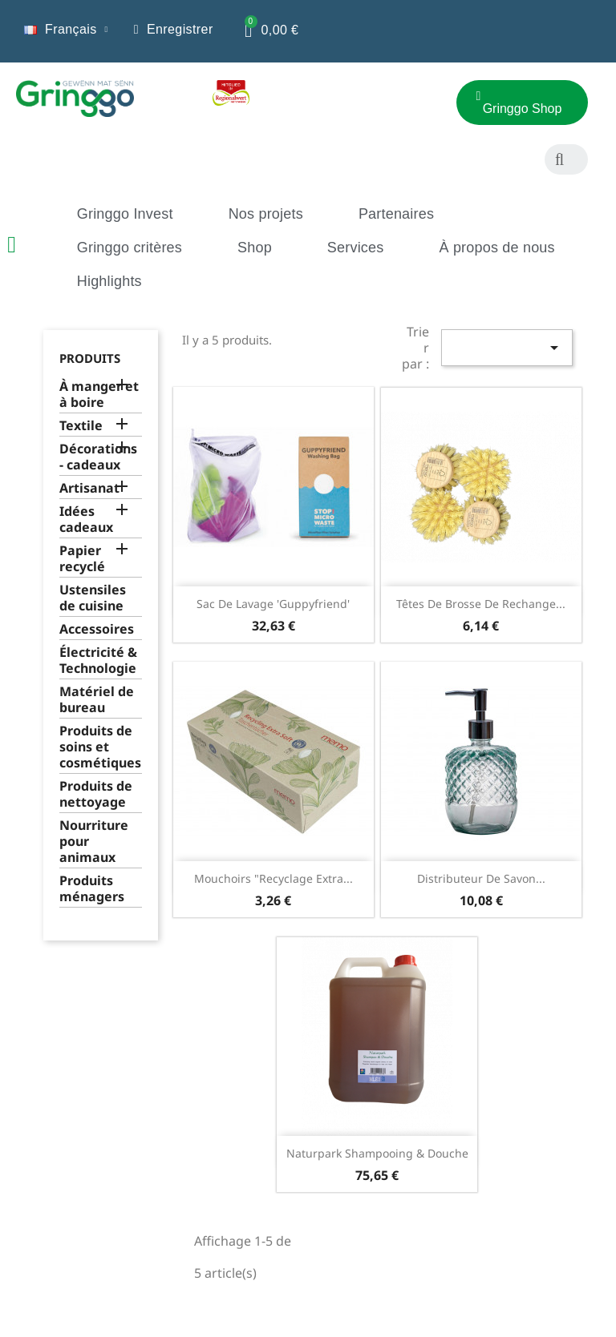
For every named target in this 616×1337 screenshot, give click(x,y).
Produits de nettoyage (95, 794)
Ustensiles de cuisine (92, 598)
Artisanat (89, 488)
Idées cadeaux (86, 519)
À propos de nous (496, 248)
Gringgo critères (129, 248)
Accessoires (96, 629)
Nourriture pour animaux (93, 841)
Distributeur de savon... (481, 878)
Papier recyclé (82, 558)
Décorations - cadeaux (98, 457)
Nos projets (266, 214)
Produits (89, 358)
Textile (81, 425)
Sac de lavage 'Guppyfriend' (273, 603)
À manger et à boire (99, 394)
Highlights (109, 281)
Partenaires (396, 214)
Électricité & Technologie (98, 660)
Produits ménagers (91, 888)
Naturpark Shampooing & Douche (377, 1153)
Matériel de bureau (96, 699)
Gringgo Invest (125, 214)
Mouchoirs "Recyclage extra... (273, 878)
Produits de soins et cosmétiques (100, 747)
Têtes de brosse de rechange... (480, 603)
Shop (254, 248)
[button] (375, 109)
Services (355, 248)
